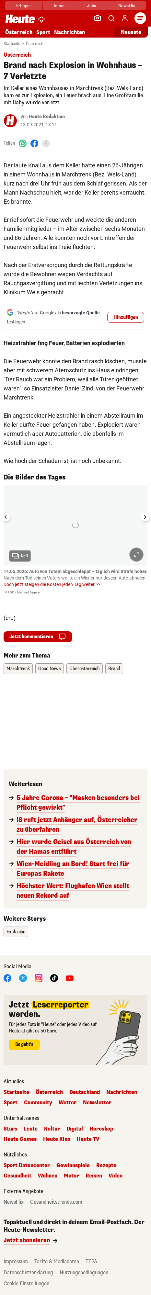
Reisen (94, 1176)
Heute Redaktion (47, 117)
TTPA (91, 1261)
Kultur (52, 1129)
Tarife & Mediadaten (56, 1261)
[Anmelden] (125, 18)
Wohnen (47, 1176)
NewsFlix (126, 6)
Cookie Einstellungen (26, 1283)
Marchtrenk (18, 669)
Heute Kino (56, 1139)
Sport (43, 32)
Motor (71, 1176)
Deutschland (84, 1092)
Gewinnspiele (73, 1165)
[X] (23, 977)
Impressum (16, 1261)
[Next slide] (145, 517)
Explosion (15, 932)
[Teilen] (46, 143)
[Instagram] (38, 977)
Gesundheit (17, 1176)
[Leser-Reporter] (97, 18)
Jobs (91, 6)
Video (115, 1176)
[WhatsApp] (23, 143)
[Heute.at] (20, 18)
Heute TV (88, 1139)
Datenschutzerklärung (28, 1272)
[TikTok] (54, 977)
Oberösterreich (84, 669)
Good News (49, 669)
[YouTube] (70, 977)
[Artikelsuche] (111, 18)
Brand (114, 669)
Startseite (12, 43)
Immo (59, 6)
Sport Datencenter (27, 1165)
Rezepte (106, 1165)
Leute (31, 1129)
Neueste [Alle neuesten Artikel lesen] (131, 32)
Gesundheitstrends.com (56, 1202)
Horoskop (101, 1129)
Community (38, 1102)
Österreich (18, 32)
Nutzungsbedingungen (84, 1272)
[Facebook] (34, 143)
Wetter (67, 1102)
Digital (74, 1129)
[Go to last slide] (6, 517)
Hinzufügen (125, 317)
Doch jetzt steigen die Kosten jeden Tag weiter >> (52, 584)
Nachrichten (69, 32)
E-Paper (23, 6)
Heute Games (20, 1139)
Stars (10, 1129)
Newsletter (97, 1102)
